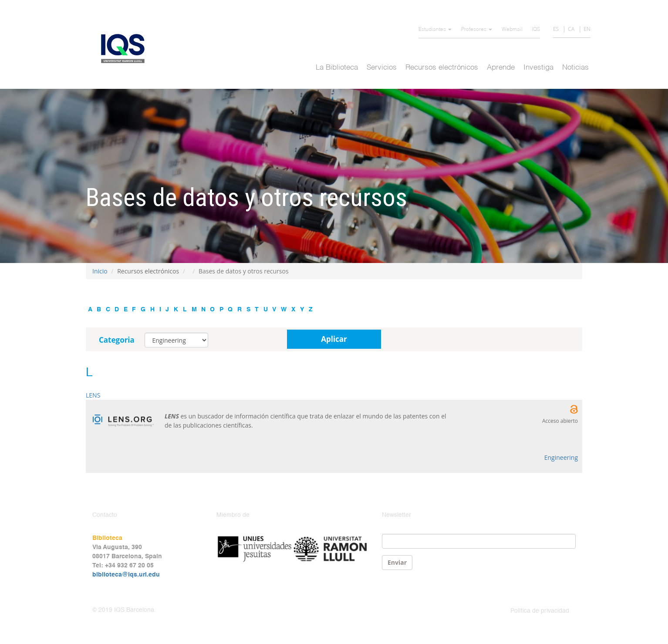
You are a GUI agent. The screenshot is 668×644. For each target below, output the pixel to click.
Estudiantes (435, 29)
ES (556, 29)
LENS (93, 395)
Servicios (382, 67)
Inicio (100, 271)
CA (571, 29)
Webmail (512, 29)
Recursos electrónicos (441, 67)
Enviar (397, 562)
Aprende (501, 67)
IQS (536, 29)
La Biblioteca (337, 67)
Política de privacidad (539, 611)
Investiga (538, 67)
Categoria (117, 340)
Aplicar (334, 339)
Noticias (575, 67)
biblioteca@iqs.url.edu (126, 575)
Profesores (476, 29)
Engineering (561, 457)
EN (587, 29)
